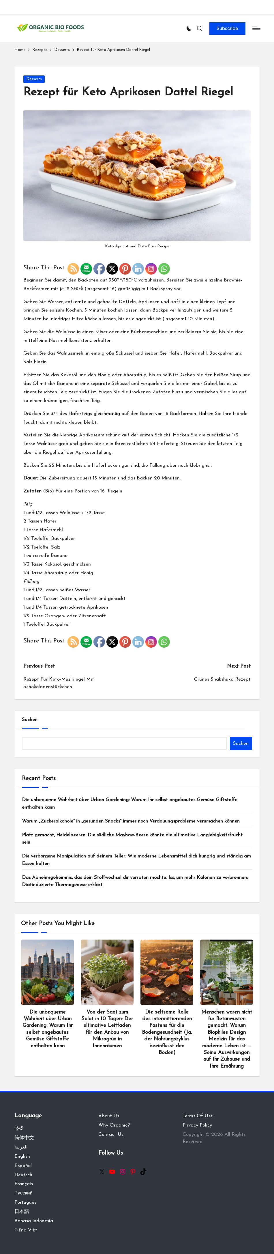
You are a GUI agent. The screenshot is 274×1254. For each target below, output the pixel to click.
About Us (108, 1116)
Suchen (29, 719)
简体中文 (24, 1138)
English (22, 1156)
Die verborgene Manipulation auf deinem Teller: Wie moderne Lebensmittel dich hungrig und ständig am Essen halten (136, 860)
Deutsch (23, 1175)
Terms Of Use (198, 1116)
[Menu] (256, 28)
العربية (21, 1147)
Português (25, 1202)
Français (23, 1183)
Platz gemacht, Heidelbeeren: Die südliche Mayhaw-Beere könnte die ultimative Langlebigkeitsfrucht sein (132, 839)
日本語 (21, 1211)
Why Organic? (114, 1125)
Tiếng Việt (25, 1230)
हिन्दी (18, 1128)
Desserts (34, 79)
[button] (227, 28)
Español (23, 1165)
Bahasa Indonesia (33, 1220)
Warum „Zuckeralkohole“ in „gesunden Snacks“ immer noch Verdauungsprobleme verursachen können (131, 821)
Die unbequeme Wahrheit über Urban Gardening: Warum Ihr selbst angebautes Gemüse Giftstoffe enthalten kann (129, 803)
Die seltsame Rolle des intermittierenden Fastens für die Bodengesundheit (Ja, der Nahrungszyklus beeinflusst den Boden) (167, 1032)
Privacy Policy (197, 1125)
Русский (23, 1193)
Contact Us (110, 1134)
